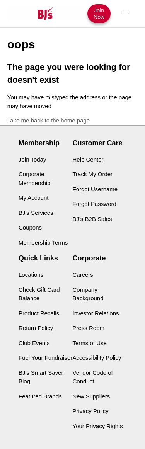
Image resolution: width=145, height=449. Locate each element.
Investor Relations (96, 313)
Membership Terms (43, 242)
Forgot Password (94, 204)
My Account (34, 197)
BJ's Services (36, 212)
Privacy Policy (91, 411)
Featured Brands (40, 396)
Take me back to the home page (48, 120)
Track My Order (93, 174)
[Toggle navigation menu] (124, 14)
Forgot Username (95, 189)
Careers (83, 274)
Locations (31, 274)
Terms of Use (90, 343)
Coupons (30, 227)
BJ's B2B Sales (92, 219)
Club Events (34, 343)
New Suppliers (91, 396)
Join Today (32, 159)
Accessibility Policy (97, 357)
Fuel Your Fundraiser (45, 357)
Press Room (89, 328)
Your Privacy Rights (98, 426)
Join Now (99, 13)
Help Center (88, 159)
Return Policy (36, 328)
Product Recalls (39, 313)
